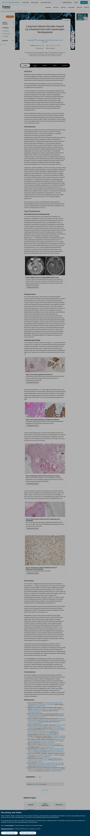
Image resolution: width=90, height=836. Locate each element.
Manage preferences (7, 828)
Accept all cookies (9, 833)
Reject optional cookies (27, 833)
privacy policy (9, 825)
